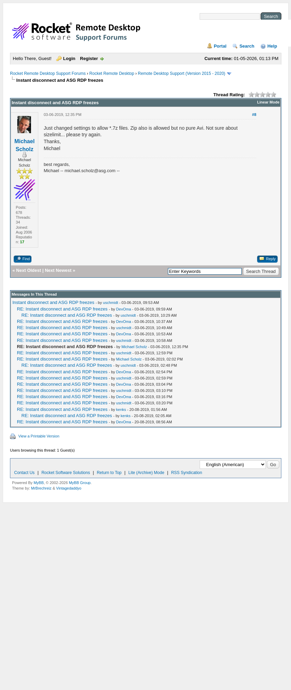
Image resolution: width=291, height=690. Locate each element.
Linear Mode (268, 102)
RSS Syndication (186, 472)
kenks (121, 409)
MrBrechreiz (41, 488)
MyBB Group (80, 483)
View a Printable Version (38, 436)
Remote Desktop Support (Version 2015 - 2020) (181, 73)
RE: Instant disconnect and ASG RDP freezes (62, 309)
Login (69, 58)
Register (89, 58)
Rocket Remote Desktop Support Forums (48, 73)
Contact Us (24, 472)
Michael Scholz (134, 347)
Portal (220, 46)
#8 (254, 114)
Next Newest (58, 270)
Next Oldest (28, 270)
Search (246, 46)
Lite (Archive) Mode (146, 472)
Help (272, 46)
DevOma (123, 309)
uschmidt (110, 302)
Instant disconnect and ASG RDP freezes (53, 302)
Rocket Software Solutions (65, 472)
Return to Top (109, 472)
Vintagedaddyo (68, 488)
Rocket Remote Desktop (111, 73)
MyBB (38, 483)
